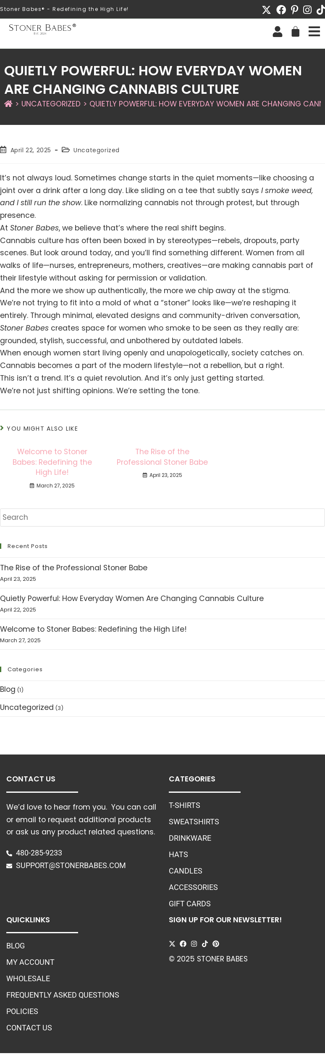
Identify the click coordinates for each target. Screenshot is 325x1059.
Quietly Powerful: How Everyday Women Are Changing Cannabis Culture (132, 598)
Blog (8, 689)
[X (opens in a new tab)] (266, 10)
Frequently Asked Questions (62, 995)
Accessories (193, 887)
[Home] (8, 104)
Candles (185, 871)
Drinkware (190, 838)
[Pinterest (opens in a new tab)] (294, 10)
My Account (30, 962)
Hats (178, 854)
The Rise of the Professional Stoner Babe (162, 457)
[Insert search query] (162, 517)
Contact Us (29, 1028)
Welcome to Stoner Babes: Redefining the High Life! (52, 462)
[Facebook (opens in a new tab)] (281, 10)
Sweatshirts (194, 822)
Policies (22, 1011)
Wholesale (28, 978)
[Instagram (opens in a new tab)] (307, 10)
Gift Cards (190, 904)
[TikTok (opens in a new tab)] (319, 10)
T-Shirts (184, 805)
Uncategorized (96, 150)
